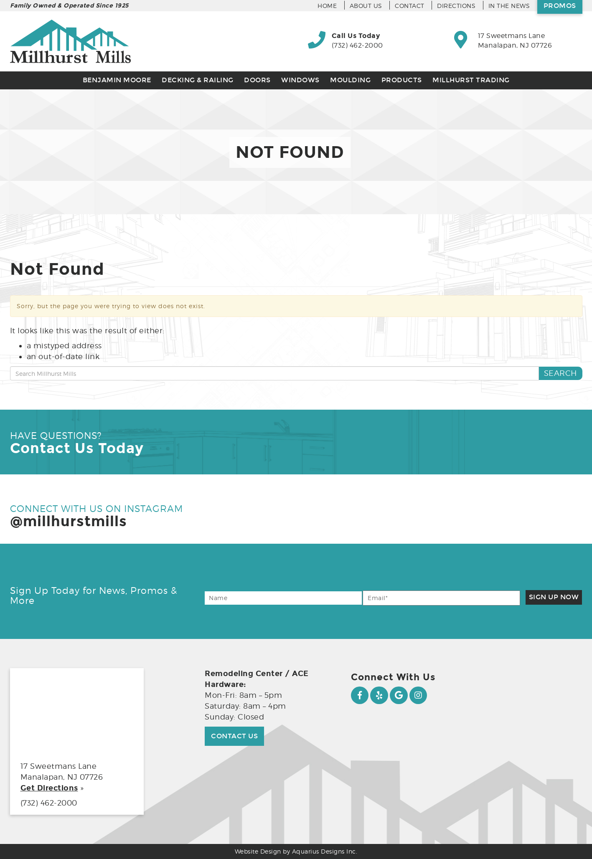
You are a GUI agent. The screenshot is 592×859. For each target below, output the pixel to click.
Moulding (350, 80)
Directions (456, 5)
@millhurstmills (68, 521)
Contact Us (234, 736)
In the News (509, 5)
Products (401, 80)
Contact (409, 5)
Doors (257, 80)
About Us (366, 5)
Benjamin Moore (117, 80)
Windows (300, 80)
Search (560, 373)
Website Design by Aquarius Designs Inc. (296, 851)
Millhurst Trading (471, 80)
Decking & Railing (198, 80)
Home (327, 5)
